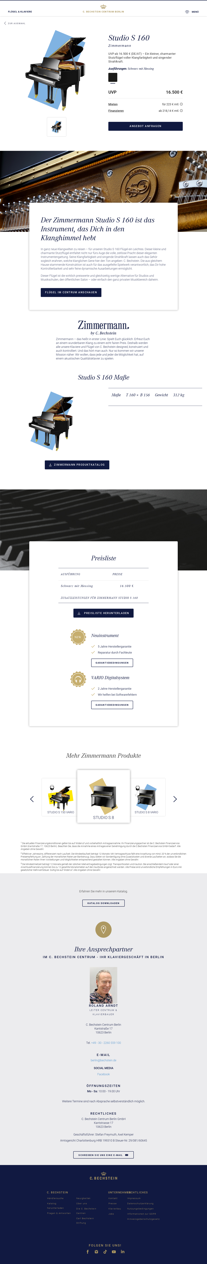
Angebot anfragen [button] (145, 126)
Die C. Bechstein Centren (86, 1210)
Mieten (113, 104)
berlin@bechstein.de (103, 1060)
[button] (56, 127)
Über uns (81, 1203)
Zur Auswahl (15, 23)
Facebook (103, 1074)
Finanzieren (116, 110)
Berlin (103, 11)
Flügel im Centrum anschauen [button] (71, 292)
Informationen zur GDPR (141, 1214)
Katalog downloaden (103, 903)
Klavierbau (115, 1208)
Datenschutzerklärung (140, 1203)
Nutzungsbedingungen (140, 1208)
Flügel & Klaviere (20, 11)
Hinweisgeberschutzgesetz (143, 1219)
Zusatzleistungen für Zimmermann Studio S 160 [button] (99, 597)
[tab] (103, 598)
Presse (113, 1203)
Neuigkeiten (83, 1198)
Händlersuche (55, 1198)
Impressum (134, 1198)
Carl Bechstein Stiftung (85, 1220)
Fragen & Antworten (59, 1213)
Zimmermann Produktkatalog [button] (77, 464)
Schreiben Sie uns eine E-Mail (103, 1155)
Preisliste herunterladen (103, 613)
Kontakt (113, 1198)
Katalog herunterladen (55, 1205)
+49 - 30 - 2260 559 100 (106, 1042)
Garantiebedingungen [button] (112, 662)
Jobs (111, 1214)
